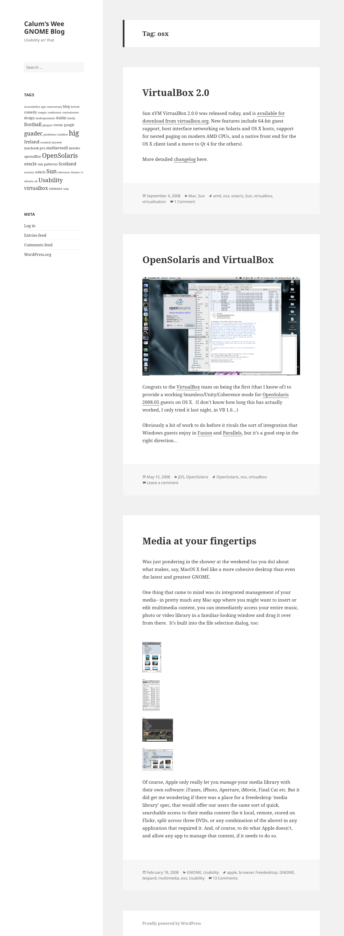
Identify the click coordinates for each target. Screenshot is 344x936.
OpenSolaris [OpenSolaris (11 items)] (60, 155)
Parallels (232, 433)
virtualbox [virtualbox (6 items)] (36, 188)
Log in (29, 225)
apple (232, 872)
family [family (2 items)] (71, 118)
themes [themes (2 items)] (75, 172)
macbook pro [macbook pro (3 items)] (34, 148)
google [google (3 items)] (69, 125)
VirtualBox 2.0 (175, 92)
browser (246, 872)
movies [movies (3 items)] (74, 148)
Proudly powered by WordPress (171, 923)
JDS (181, 476)
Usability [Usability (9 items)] (50, 180)
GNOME (194, 872)
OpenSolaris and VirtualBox (208, 259)
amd (217, 195)
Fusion (205, 433)
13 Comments (225, 878)
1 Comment (184, 201)
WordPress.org (37, 254)
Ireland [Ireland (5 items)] (31, 142)
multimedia (168, 878)
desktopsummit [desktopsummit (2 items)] (45, 118)
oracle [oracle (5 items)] (30, 164)
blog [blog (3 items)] (66, 106)
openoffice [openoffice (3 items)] (32, 156)
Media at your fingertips (199, 540)
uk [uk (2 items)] (36, 181)
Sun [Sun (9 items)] (51, 171)
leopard (149, 878)
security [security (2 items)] (29, 172)
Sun (201, 195)
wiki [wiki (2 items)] (66, 189)
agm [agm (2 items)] (43, 106)
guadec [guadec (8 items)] (33, 133)
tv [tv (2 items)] (82, 172)
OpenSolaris (197, 476)
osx (226, 195)
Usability (211, 872)
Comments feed (38, 245)
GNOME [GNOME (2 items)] (58, 125)
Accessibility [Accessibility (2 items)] (32, 106)
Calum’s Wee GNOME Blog (44, 27)
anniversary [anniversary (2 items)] (54, 106)
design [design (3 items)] (29, 118)
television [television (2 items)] (64, 172)
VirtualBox (188, 387)
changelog (185, 159)
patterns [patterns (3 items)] (51, 164)
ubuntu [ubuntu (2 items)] (28, 181)
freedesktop (266, 872)
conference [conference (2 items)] (54, 112)
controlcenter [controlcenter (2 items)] (70, 112)
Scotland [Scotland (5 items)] (67, 164)
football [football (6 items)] (33, 124)
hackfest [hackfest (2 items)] (63, 134)
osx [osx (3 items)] (40, 164)
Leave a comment (162, 482)
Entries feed (35, 235)
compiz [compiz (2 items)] (42, 112)
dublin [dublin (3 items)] (61, 118)
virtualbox (263, 195)
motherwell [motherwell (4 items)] (57, 148)
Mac (192, 195)
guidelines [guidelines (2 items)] (50, 134)
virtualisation (154, 201)
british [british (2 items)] (75, 106)
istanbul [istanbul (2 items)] (45, 142)
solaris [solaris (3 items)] (40, 172)
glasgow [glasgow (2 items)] (47, 125)
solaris (237, 195)
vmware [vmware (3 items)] (55, 188)
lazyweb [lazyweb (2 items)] (57, 142)
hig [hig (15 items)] (74, 133)
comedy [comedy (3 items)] (30, 112)
